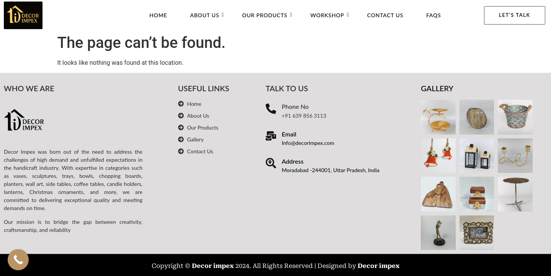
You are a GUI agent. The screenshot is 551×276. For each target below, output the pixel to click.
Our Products (267, 15)
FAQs (433, 15)
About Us (207, 15)
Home (158, 15)
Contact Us (385, 15)
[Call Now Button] (18, 259)
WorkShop (329, 15)
